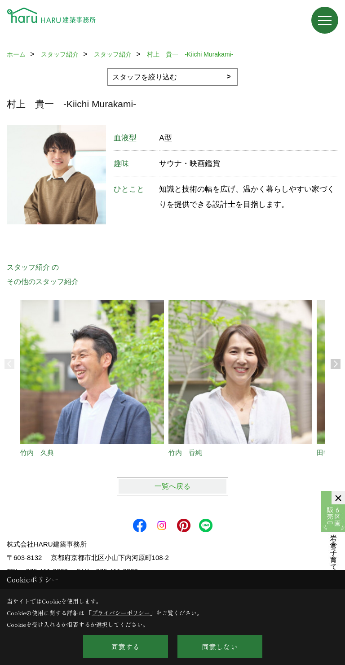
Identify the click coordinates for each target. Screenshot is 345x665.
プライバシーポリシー (121, 612)
